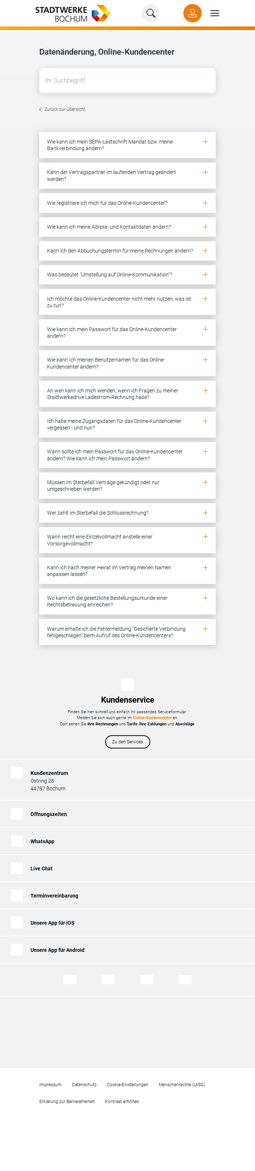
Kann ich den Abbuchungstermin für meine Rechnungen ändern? (120, 251)
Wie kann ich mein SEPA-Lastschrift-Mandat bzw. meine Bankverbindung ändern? (110, 145)
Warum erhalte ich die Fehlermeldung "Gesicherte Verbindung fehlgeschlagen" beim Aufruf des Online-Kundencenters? (116, 632)
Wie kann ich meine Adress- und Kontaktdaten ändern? (109, 227)
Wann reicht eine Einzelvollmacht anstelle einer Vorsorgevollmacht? (99, 540)
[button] (210, 13)
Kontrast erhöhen (122, 1101)
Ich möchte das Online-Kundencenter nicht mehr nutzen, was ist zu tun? (119, 302)
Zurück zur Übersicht (64, 110)
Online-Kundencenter (152, 717)
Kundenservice (127, 699)
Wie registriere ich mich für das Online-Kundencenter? (107, 203)
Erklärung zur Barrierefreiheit (67, 1101)
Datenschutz (84, 1084)
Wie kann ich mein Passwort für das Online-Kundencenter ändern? (112, 332)
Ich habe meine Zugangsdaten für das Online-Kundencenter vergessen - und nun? (114, 424)
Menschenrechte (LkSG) (182, 1084)
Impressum (50, 1084)
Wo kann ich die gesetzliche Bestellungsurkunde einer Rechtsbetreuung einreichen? (107, 601)
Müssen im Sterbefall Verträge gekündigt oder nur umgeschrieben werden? (103, 485)
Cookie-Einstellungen (127, 1084)
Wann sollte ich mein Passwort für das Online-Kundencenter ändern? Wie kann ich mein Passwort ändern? (115, 455)
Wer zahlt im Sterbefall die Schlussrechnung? (97, 513)
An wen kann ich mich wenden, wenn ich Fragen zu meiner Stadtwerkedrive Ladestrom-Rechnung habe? (112, 394)
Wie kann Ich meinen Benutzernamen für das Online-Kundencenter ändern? (106, 363)
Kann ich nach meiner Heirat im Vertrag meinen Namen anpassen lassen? (109, 571)
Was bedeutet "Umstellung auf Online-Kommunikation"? (109, 275)
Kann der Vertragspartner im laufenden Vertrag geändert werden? (111, 175)
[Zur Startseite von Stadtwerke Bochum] (69, 13)
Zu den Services (127, 741)
